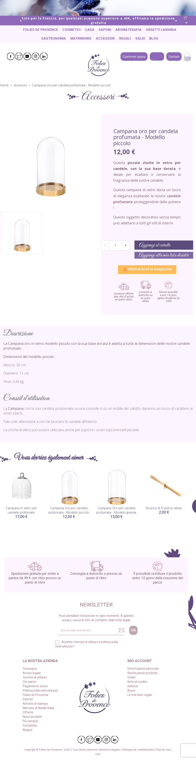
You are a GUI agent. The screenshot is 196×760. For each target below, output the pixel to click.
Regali (125, 38)
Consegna (30, 668)
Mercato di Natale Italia (38, 708)
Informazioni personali (142, 668)
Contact (173, 56)
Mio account (139, 661)
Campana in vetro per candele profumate (21, 510)
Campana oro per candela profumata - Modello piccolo (68, 510)
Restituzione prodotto (142, 673)
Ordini (131, 677)
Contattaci (30, 725)
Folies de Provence (40, 30)
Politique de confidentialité (138, 749)
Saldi (140, 38)
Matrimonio (80, 38)
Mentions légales (110, 749)
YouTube (27, 56)
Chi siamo (29, 681)
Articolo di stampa (35, 703)
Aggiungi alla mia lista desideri (164, 255)
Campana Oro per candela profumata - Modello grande (116, 510)
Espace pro (157, 56)
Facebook (10, 56)
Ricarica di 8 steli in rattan (164, 508)
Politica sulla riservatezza (40, 690)
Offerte (28, 712)
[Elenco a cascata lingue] (188, 20)
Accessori (105, 38)
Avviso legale (32, 673)
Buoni (131, 690)
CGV (98, 754)
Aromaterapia (128, 30)
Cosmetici (71, 30)
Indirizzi (132, 686)
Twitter (19, 56)
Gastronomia (53, 38)
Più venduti (30, 721)
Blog (153, 38)
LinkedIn (44, 56)
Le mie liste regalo (139, 695)
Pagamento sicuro (35, 686)
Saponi (105, 30)
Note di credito (137, 681)
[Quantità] (115, 245)
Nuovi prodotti (32, 716)
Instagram (35, 56)
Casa (89, 30)
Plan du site (163, 749)
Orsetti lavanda (161, 30)
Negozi (27, 730)
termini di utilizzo (86, 642)
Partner (28, 699)
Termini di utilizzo (35, 677)
